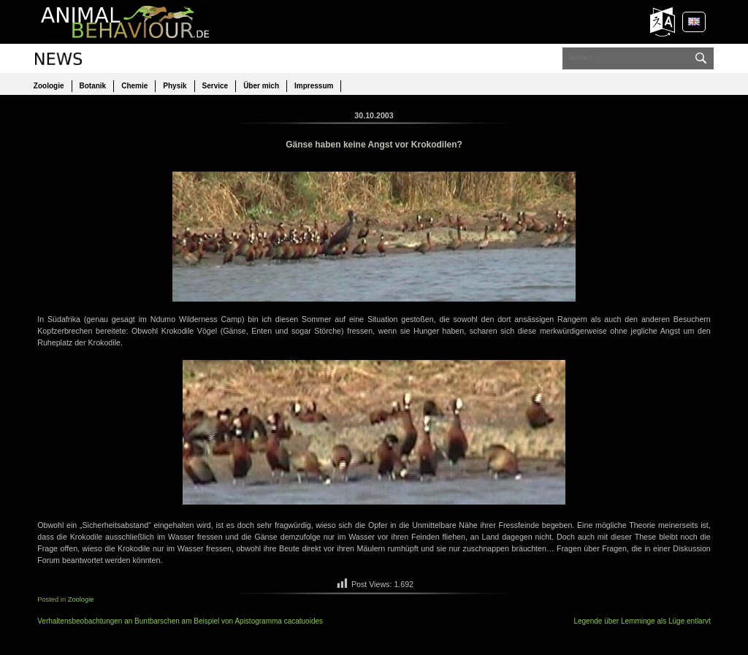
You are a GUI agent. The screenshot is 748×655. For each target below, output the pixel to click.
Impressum (313, 86)
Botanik (93, 86)
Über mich (261, 86)
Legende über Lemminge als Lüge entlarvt (641, 621)
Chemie (134, 86)
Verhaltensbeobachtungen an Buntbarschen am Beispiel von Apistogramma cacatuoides (180, 621)
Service (215, 86)
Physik (174, 86)
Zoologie (49, 86)
